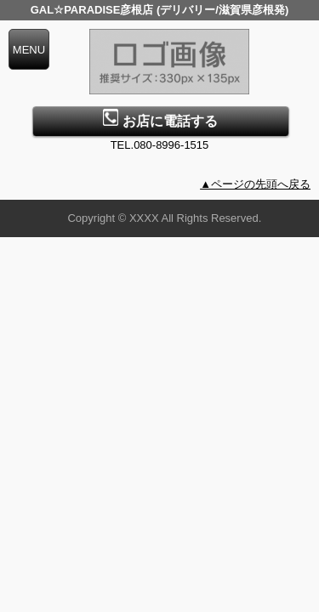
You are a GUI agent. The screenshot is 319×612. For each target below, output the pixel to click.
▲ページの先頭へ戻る (255, 184)
